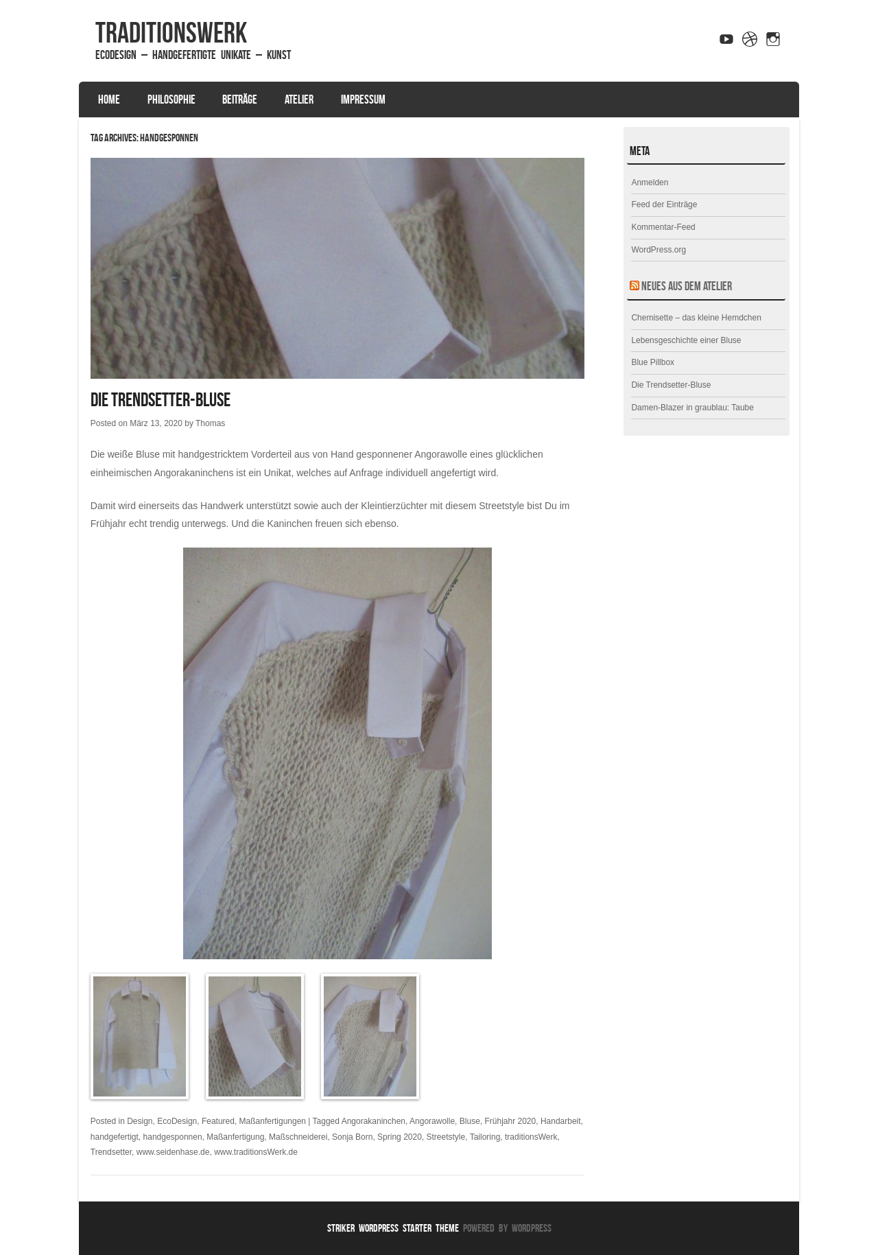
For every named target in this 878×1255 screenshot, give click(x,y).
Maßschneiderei (298, 1137)
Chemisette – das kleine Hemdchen (696, 317)
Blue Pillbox (652, 362)
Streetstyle (446, 1137)
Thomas (210, 423)
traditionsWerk (171, 32)
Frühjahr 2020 (510, 1121)
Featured (218, 1121)
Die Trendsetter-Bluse (160, 399)
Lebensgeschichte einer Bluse (686, 340)
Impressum (363, 99)
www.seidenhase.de (173, 1152)
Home (109, 99)
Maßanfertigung (235, 1137)
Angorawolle (432, 1121)
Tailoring (485, 1137)
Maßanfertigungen (272, 1121)
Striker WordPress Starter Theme (393, 1228)
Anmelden (649, 182)
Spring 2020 (399, 1137)
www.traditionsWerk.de (256, 1152)
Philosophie (171, 99)
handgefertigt (115, 1137)
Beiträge (239, 99)
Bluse (470, 1121)
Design (139, 1121)
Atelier (299, 99)
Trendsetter (111, 1152)
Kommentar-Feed (663, 227)
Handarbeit (561, 1121)
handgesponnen (172, 1137)
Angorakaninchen (373, 1121)
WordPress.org (658, 250)
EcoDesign (177, 1121)
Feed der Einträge (664, 204)
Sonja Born (352, 1137)
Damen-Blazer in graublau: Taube (692, 407)
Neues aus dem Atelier (686, 286)
